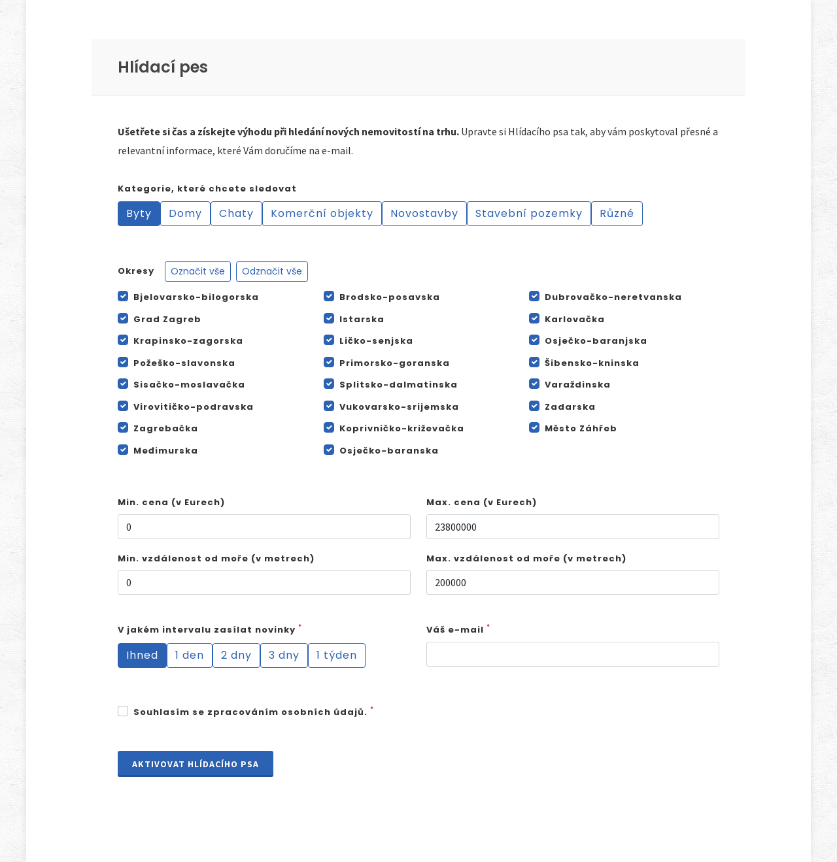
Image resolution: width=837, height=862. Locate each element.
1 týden (336, 655)
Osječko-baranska (389, 450)
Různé (617, 213)
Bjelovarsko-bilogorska (196, 297)
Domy (185, 213)
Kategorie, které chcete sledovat (207, 188)
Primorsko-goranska (394, 363)
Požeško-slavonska (184, 363)
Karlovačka (575, 319)
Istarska (361, 319)
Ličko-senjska (376, 341)
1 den (189, 655)
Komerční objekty (322, 213)
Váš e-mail (458, 629)
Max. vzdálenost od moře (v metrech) (526, 558)
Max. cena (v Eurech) (481, 502)
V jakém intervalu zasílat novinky (210, 629)
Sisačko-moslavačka (189, 384)
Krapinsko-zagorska (188, 341)
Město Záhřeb (581, 428)
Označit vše (198, 271)
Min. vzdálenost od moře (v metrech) (216, 558)
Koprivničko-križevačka (401, 428)
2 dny (236, 655)
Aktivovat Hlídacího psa (195, 764)
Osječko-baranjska (596, 341)
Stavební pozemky (529, 213)
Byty (139, 213)
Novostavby (424, 213)
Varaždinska (578, 384)
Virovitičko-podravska (193, 407)
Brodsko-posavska (389, 297)
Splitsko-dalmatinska (398, 384)
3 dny (284, 655)
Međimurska (165, 450)
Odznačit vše (272, 271)
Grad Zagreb (167, 319)
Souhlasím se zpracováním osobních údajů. (253, 712)
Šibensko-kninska (592, 363)
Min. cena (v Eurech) (171, 502)
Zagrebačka (165, 428)
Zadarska (570, 407)
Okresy (213, 271)
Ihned (142, 655)
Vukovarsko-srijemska (399, 407)
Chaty (236, 213)
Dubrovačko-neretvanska (613, 297)
